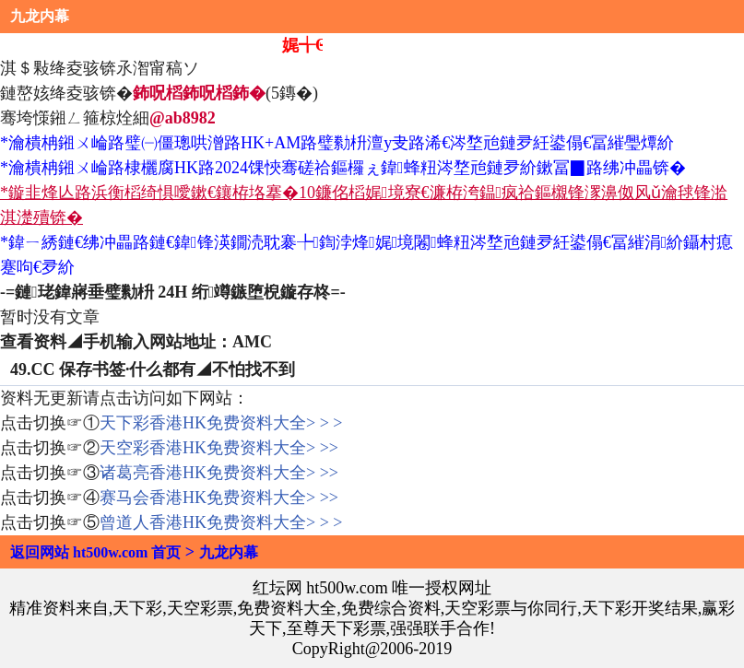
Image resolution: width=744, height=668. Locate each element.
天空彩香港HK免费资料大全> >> (219, 448)
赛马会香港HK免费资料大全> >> (219, 497)
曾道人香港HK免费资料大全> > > (221, 522)
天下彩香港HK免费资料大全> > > (221, 423)
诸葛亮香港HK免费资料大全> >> (219, 472)
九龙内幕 (39, 16)
